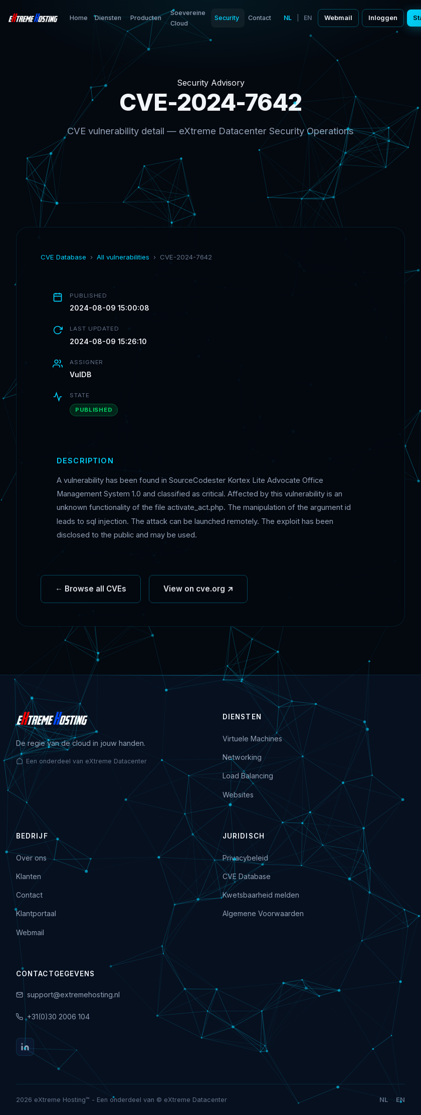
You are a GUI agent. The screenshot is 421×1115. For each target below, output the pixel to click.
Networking (242, 757)
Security (227, 18)
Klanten (28, 876)
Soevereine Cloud (187, 18)
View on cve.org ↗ (198, 592)
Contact (259, 18)
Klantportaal (36, 913)
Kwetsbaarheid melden (261, 895)
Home (79, 18)
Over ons (31, 858)
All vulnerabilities (123, 257)
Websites (238, 794)
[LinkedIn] (25, 1047)
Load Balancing (248, 775)
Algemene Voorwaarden (263, 913)
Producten (145, 18)
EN (308, 18)
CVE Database (63, 257)
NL (288, 18)
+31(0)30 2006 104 (58, 1016)
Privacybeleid (245, 858)
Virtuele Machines (252, 738)
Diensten (108, 18)
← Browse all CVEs (90, 592)
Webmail (338, 18)
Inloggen (382, 18)
